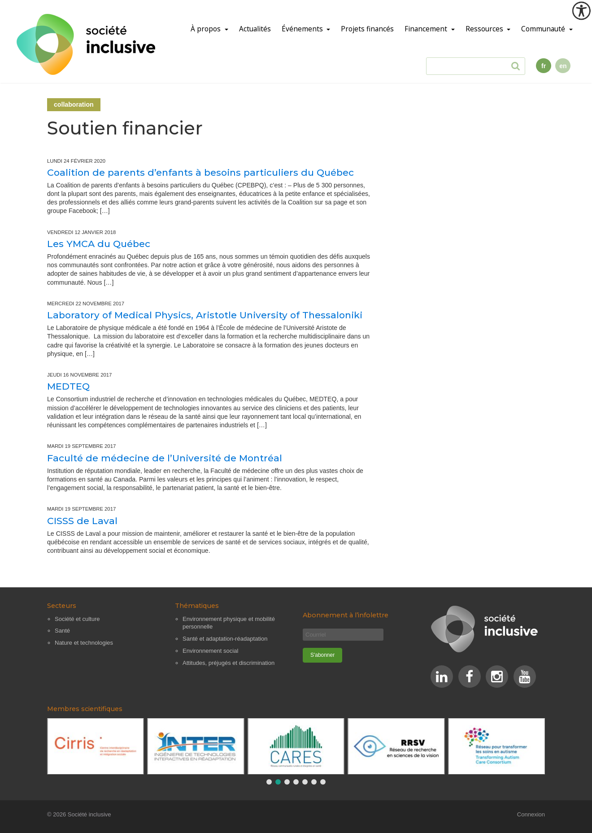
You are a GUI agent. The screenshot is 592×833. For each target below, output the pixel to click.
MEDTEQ (68, 386)
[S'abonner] (322, 655)
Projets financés (367, 29)
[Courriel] (343, 635)
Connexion (531, 814)
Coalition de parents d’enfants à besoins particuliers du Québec (200, 172)
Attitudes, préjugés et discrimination (228, 662)
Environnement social (210, 650)
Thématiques (197, 606)
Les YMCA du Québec (98, 243)
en (562, 65)
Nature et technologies (84, 642)
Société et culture (77, 619)
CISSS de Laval (82, 520)
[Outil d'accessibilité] (581, 11)
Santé (62, 630)
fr (543, 65)
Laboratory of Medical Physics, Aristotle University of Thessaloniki (204, 315)
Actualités (255, 29)
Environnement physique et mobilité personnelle (229, 623)
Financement (427, 29)
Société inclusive (89, 814)
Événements (303, 29)
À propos (206, 29)
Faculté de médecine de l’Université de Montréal (164, 458)
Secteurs (61, 606)
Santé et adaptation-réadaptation (225, 638)
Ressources (485, 29)
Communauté (544, 29)
